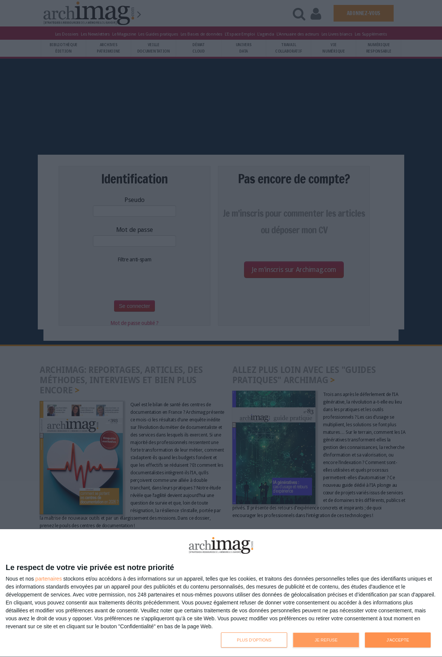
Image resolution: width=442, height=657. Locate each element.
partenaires (49, 578)
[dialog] (221, 593)
